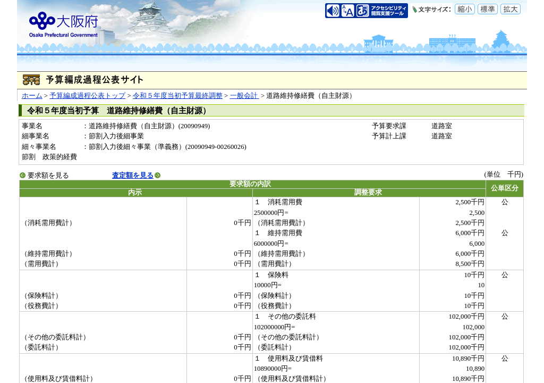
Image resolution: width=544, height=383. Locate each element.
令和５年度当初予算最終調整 (178, 95)
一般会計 (244, 95)
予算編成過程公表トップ (87, 95)
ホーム (32, 95)
